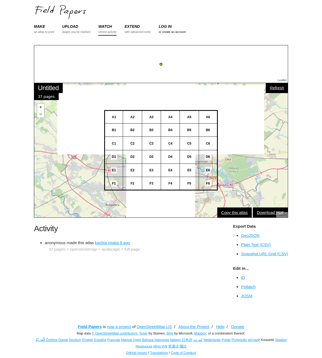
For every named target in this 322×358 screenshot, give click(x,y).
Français (113, 340)
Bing (169, 333)
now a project (119, 326)
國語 (183, 346)
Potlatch (248, 286)
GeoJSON (250, 235)
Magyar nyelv (131, 340)
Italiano (175, 340)
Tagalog (281, 340)
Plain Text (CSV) (256, 244)
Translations (159, 353)
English (87, 340)
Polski (226, 340)
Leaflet (282, 80)
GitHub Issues (136, 353)
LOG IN (165, 26)
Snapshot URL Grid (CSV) (264, 253)
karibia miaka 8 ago (112, 242)
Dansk (63, 340)
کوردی (197, 340)
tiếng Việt (160, 346)
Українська (143, 346)
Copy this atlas (234, 212)
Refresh (277, 88)
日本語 (187, 340)
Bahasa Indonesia (155, 340)
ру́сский (254, 340)
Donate (237, 326)
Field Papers (90, 326)
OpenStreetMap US (154, 326)
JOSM (246, 296)
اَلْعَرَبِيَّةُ (40, 340)
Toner (143, 333)
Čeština (51, 340)
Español (100, 340)
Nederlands (212, 340)
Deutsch (75, 340)
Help (220, 326)
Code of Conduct (183, 353)
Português (239, 340)
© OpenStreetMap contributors (115, 333)
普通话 (173, 346)
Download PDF (270, 212)
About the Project (193, 326)
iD (243, 277)
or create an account (172, 31)
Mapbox (200, 333)
